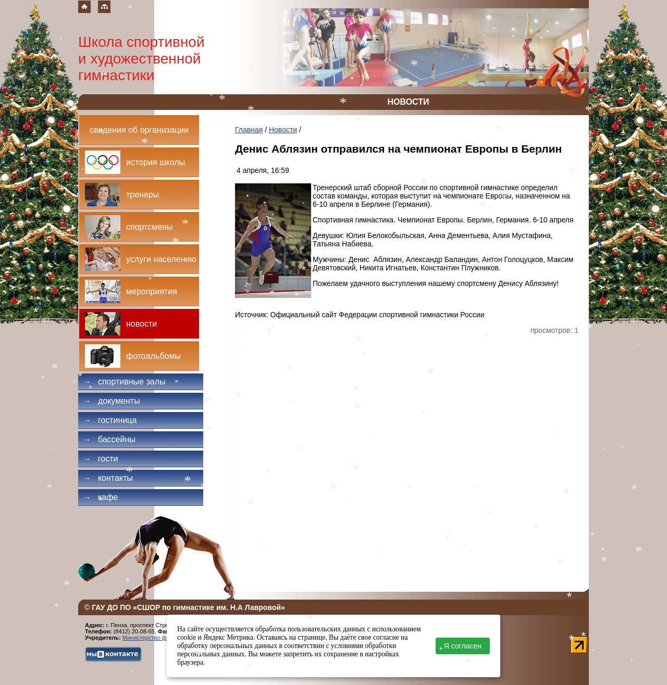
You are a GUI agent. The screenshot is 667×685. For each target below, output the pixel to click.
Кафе (100, 497)
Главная (249, 130)
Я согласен (462, 646)
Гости (100, 458)
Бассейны (109, 439)
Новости (283, 130)
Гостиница (110, 420)
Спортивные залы (124, 381)
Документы (111, 400)
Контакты (108, 478)
